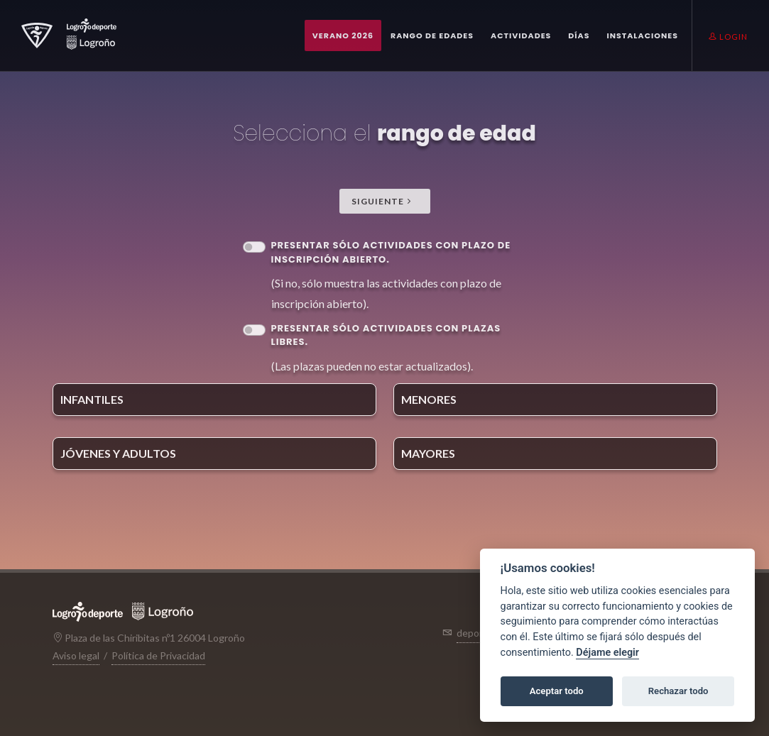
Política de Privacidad (158, 655)
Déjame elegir (607, 653)
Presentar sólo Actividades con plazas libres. (386, 335)
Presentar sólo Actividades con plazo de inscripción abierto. (391, 252)
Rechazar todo (678, 691)
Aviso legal (76, 655)
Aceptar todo (557, 691)
